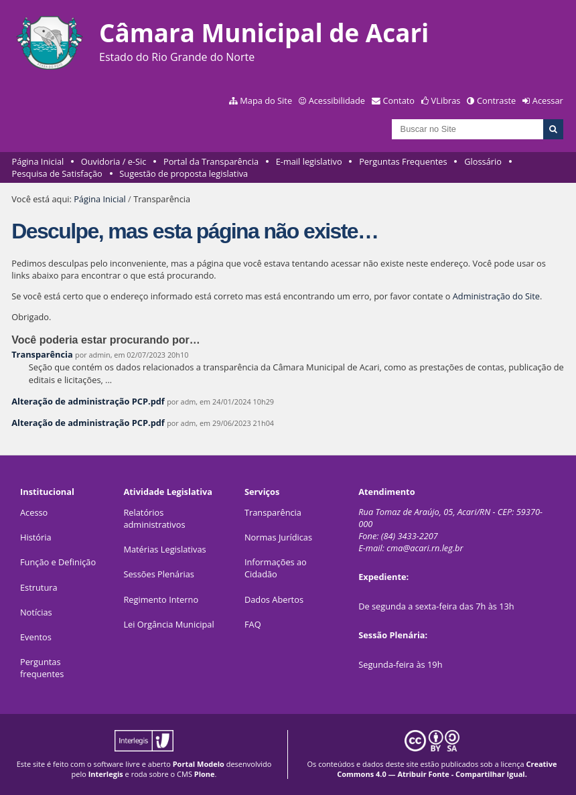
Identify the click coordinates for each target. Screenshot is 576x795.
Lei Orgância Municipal (168, 624)
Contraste (496, 100)
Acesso (34, 512)
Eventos (36, 637)
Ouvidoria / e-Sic (114, 161)
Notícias (36, 612)
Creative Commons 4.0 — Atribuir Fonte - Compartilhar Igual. (447, 769)
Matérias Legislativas (164, 549)
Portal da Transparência (211, 161)
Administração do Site (496, 296)
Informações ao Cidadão (275, 568)
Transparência (42, 354)
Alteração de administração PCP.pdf (88, 401)
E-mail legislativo (309, 161)
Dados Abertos (273, 599)
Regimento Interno (160, 599)
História (36, 537)
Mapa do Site (266, 100)
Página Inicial (38, 161)
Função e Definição (58, 562)
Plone (204, 774)
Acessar (547, 100)
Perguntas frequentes (42, 668)
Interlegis (105, 774)
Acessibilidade (337, 100)
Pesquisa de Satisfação (57, 173)
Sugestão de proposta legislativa (183, 173)
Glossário (483, 161)
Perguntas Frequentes (403, 161)
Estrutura (39, 587)
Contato (399, 100)
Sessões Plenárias (158, 574)
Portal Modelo (198, 764)
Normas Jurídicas (278, 537)
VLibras (446, 100)
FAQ (252, 624)
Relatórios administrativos (154, 518)
